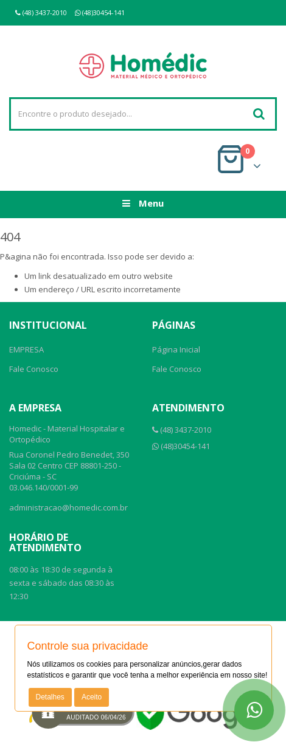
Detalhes (50, 697)
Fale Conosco (33, 368)
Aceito (92, 697)
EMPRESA (26, 349)
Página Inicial (176, 349)
